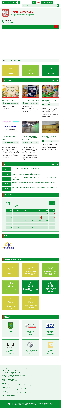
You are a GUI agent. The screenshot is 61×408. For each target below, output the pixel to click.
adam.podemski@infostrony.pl (44, 405)
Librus (43, 2)
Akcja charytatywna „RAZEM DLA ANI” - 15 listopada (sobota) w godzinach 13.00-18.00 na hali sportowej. (35, 178)
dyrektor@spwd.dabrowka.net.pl (23, 385)
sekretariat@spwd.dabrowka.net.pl (23, 392)
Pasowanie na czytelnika (30, 100)
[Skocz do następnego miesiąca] (53, 203)
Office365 (49, 2)
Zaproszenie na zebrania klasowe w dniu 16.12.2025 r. (26, 168)
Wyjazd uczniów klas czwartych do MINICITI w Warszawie (30, 137)
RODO (33, 2)
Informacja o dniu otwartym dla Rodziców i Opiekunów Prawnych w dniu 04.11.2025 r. (34, 182)
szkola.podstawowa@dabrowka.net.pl (15, 375)
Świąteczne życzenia (9, 100)
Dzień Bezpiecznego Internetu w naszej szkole (9, 137)
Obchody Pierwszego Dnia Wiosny (49, 101)
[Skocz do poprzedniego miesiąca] (50, 203)
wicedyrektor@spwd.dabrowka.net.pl (23, 389)
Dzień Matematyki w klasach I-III (49, 137)
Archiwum (54, 80)
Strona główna (15, 60)
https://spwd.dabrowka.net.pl (12, 377)
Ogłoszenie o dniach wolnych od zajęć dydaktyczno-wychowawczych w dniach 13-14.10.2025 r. (36, 188)
